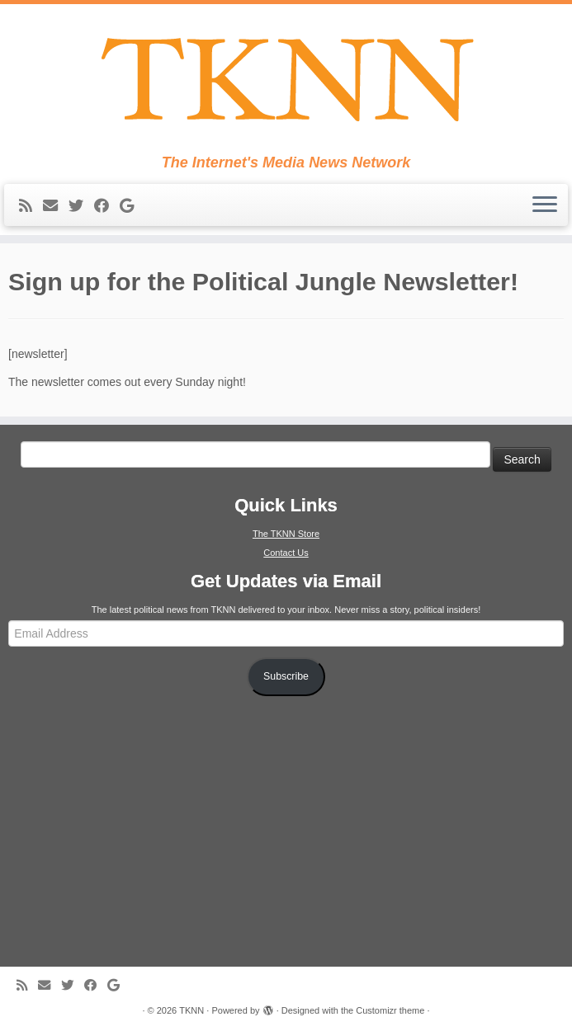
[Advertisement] (286, 829)
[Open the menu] (544, 205)
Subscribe (286, 676)
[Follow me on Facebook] (107, 206)
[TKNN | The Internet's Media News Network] (286, 79)
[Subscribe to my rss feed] (31, 206)
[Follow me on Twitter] (81, 206)
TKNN (191, 1010)
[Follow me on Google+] (132, 206)
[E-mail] (56, 206)
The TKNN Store (286, 534)
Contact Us (285, 553)
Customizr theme (390, 1010)
